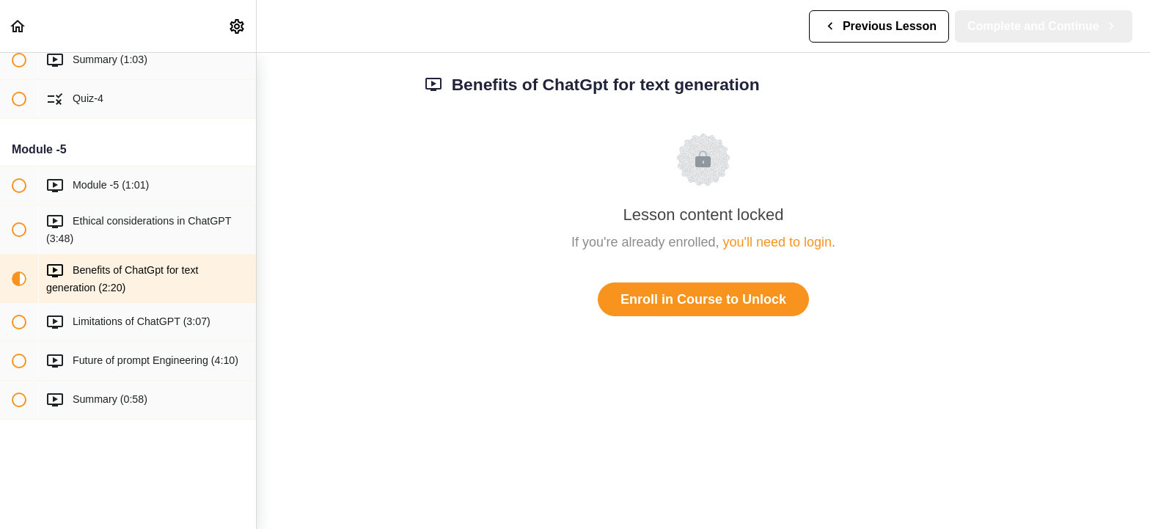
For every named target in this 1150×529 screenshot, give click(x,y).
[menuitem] (237, 26)
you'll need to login (777, 242)
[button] (18, 26)
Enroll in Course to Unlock (703, 299)
